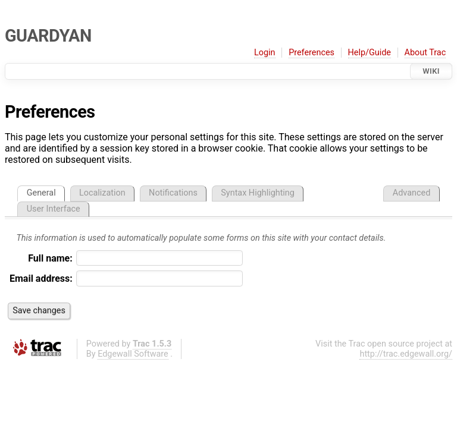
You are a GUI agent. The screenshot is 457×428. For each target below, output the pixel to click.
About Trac (425, 53)
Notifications (173, 193)
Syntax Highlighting (258, 193)
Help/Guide (369, 53)
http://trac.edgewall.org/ (405, 354)
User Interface (53, 209)
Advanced (411, 193)
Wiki (431, 71)
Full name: (50, 258)
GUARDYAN (48, 36)
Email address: (41, 278)
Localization (102, 193)
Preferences (311, 53)
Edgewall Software (133, 354)
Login (265, 53)
